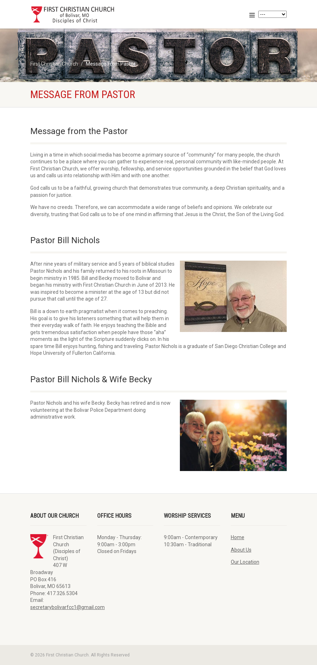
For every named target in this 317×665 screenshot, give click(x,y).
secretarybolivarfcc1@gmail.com (67, 607)
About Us (241, 550)
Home (237, 537)
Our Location (245, 562)
